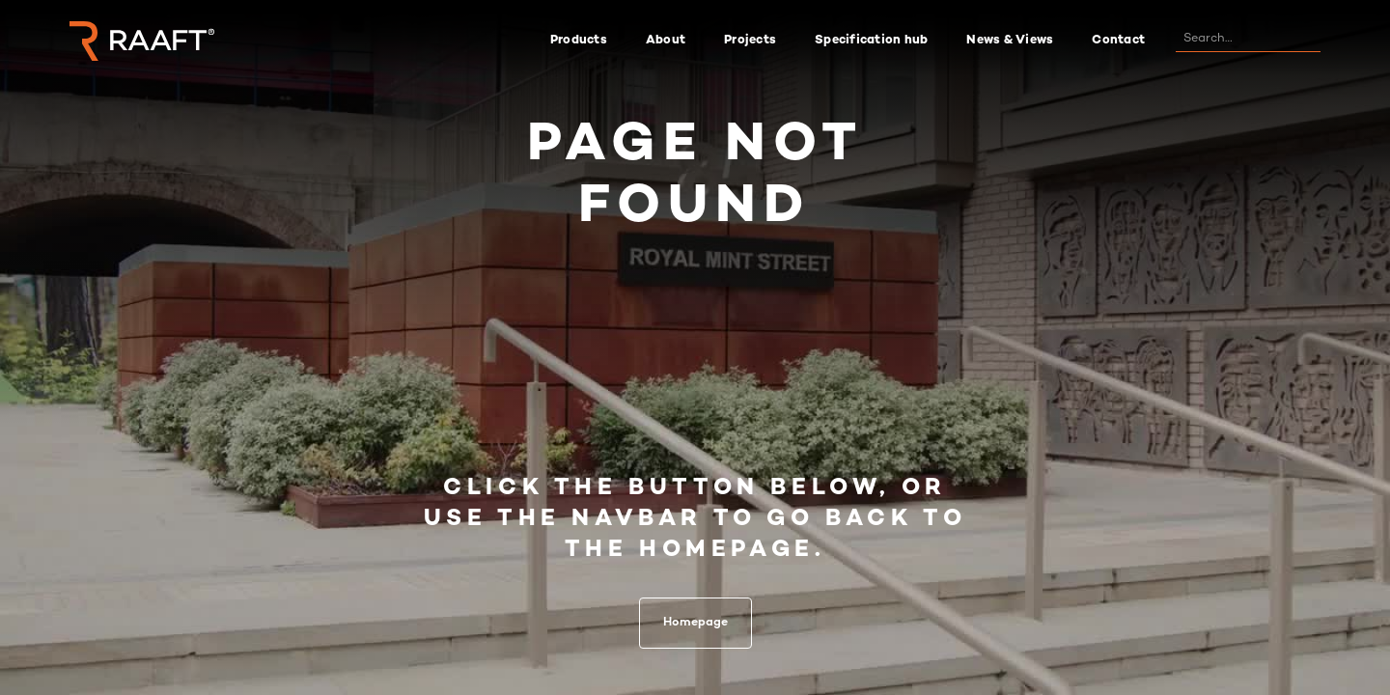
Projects (750, 40)
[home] (142, 41)
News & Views (1009, 40)
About (665, 40)
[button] (579, 41)
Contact (1118, 40)
